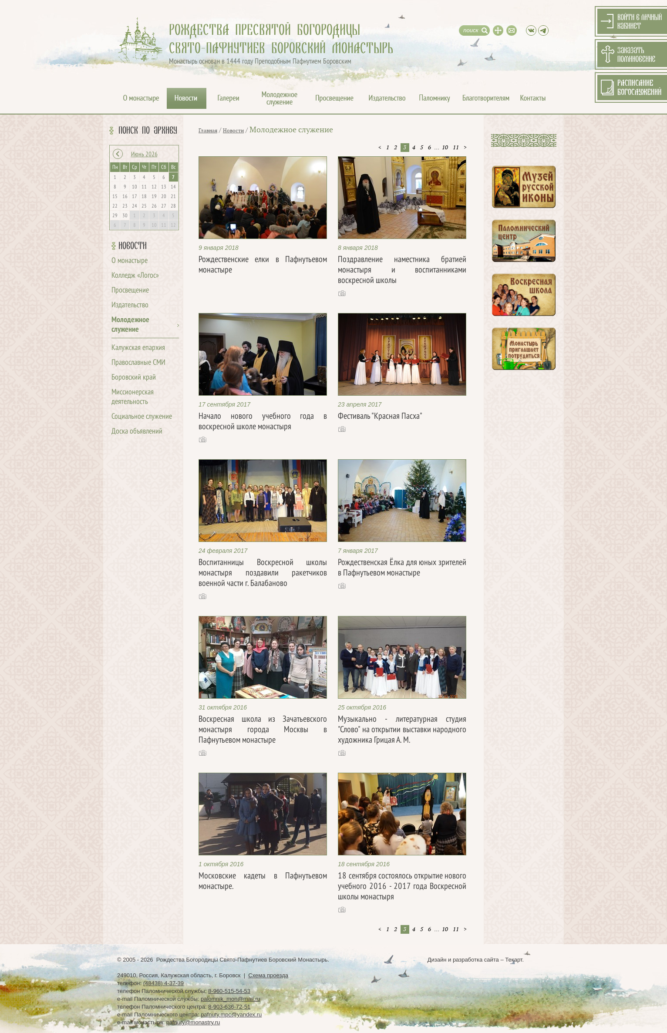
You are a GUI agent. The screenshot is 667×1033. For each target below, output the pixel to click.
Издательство (129, 305)
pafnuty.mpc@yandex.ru (231, 1014)
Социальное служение (141, 417)
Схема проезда (268, 975)
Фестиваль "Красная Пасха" (380, 417)
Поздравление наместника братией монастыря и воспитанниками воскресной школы (402, 270)
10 (445, 147)
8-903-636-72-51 (229, 1006)
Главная (208, 131)
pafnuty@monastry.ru (193, 1022)
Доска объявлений (136, 431)
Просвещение (130, 290)
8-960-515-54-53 (229, 991)
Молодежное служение (291, 130)
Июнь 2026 (144, 154)
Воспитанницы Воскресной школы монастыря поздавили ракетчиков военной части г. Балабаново (263, 573)
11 (456, 147)
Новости (132, 246)
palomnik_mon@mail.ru (230, 999)
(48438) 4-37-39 (163, 983)
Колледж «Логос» (135, 275)
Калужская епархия (138, 348)
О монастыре (129, 261)
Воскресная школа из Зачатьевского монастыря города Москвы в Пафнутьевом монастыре (263, 730)
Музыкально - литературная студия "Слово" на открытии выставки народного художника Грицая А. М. (402, 730)
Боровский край (133, 377)
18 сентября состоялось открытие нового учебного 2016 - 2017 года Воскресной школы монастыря (402, 886)
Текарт (513, 959)
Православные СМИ (138, 363)
